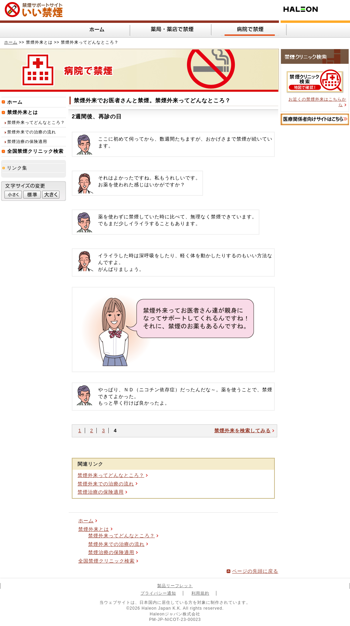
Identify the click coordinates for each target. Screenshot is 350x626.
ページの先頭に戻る (255, 571)
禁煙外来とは (93, 529)
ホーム (10, 42)
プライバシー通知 (158, 593)
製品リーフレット (175, 585)
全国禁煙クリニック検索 (106, 561)
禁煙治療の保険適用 (101, 492)
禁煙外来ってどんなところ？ (111, 475)
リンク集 (17, 168)
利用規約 (200, 593)
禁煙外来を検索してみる (242, 430)
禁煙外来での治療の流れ (106, 483)
